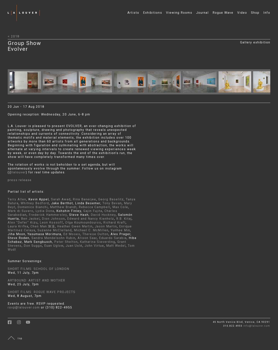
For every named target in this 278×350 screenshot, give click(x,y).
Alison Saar (87, 238)
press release (20, 180)
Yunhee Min (120, 230)
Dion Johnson (53, 218)
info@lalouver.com (256, 326)
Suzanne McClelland (54, 230)
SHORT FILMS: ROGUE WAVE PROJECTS (41, 292)
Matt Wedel (116, 245)
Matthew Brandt (63, 207)
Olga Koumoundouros (83, 222)
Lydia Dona (45, 211)
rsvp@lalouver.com (24, 307)
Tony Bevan (112, 203)
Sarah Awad (61, 199)
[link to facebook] (12, 323)
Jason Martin (106, 226)
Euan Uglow (54, 245)
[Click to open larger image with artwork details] (26, 93)
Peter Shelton (66, 242)
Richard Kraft (114, 222)
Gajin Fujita (92, 211)
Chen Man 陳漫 (43, 226)
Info (266, 12)
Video (242, 12)
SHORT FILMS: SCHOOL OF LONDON (38, 269)
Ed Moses (71, 234)
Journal (202, 12)
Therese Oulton (95, 234)
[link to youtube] (30, 323)
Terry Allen (17, 199)
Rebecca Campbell (94, 207)
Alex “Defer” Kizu (23, 222)
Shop (255, 12)
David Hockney (103, 215)
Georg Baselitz (111, 199)
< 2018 (13, 36)
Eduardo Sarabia (113, 238)
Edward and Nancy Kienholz (90, 218)
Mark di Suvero (20, 211)
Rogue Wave (223, 12)
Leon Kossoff (51, 222)
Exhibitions (152, 12)
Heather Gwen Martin (75, 226)
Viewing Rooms (179, 12)
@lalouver (17, 172)
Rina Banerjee (84, 199)
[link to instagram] (21, 323)
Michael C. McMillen (91, 230)
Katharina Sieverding (97, 242)
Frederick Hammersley (48, 215)
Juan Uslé (74, 245)
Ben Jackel (30, 218)
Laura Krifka (18, 226)
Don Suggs (33, 245)
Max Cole (120, 207)
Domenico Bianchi (33, 207)
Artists (133, 12)
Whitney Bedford (35, 203)
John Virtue (94, 245)
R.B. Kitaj (124, 218)
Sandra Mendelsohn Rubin (53, 238)
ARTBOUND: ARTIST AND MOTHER (36, 280)
